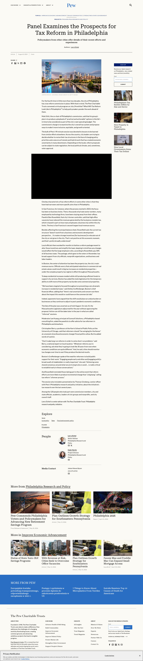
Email (115, 76)
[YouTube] (121, 644)
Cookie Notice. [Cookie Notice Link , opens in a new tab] (25, 659)
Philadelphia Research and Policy (48, 486)
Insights (77, 621)
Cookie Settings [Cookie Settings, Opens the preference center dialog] (109, 655)
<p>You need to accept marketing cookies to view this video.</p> (71, 176)
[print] (24, 63)
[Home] (28, 616)
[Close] (140, 656)
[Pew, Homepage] (71, 5)
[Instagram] (113, 644)
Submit (123, 84)
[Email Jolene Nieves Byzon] (69, 473)
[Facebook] (109, 644)
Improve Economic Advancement (44, 535)
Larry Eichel (72, 436)
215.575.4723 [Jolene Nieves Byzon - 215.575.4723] (72, 471)
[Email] (123, 79)
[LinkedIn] (116, 644)
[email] (69, 445)
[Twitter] (119, 645)
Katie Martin (72, 450)
